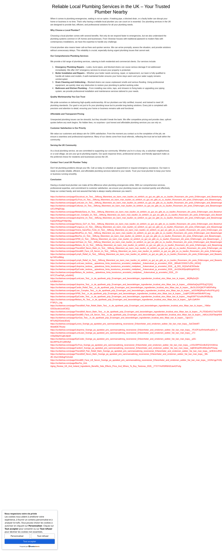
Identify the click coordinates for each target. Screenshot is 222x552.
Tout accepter (29, 541)
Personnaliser (17, 536)
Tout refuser (43, 536)
